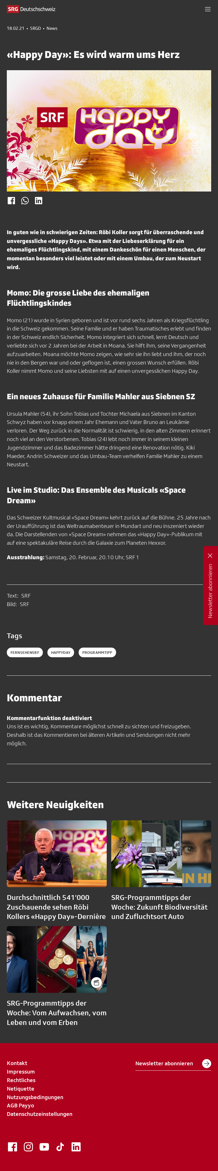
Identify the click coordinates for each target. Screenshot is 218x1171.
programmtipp (97, 652)
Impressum (21, 1071)
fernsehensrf (25, 652)
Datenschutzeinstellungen (39, 1114)
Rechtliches (21, 1080)
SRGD (35, 28)
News (52, 28)
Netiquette (20, 1088)
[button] (207, 9)
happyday (60, 652)
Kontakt (17, 1063)
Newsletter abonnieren (173, 1063)
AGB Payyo (20, 1105)
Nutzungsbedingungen (35, 1097)
